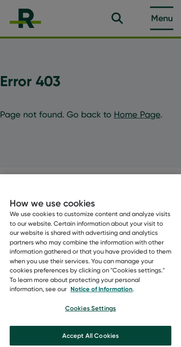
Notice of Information (101, 291)
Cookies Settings (90, 310)
